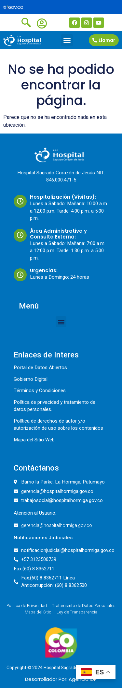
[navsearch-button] (26, 22)
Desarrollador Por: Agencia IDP (61, 679)
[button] (67, 40)
